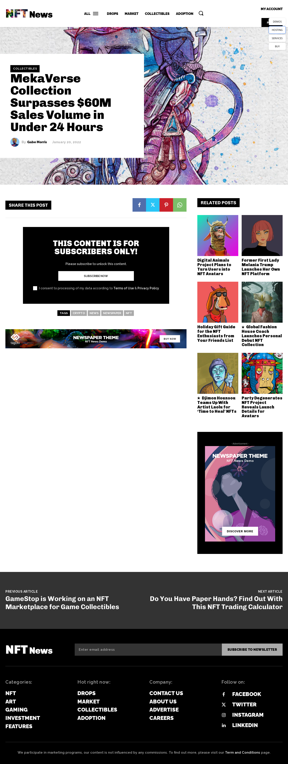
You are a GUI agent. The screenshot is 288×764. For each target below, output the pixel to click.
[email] (148, 650)
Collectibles (25, 69)
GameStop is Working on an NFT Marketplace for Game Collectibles (62, 603)
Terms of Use (123, 288)
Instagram (248, 715)
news (94, 313)
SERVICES (277, 38)
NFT (129, 313)
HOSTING (277, 30)
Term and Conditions (242, 752)
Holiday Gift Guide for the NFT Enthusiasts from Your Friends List (216, 333)
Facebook (246, 694)
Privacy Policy (148, 288)
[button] (201, 13)
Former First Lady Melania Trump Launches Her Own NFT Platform (261, 267)
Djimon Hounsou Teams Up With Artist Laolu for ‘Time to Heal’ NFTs (216, 405)
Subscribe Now (96, 276)
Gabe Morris (37, 142)
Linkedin (245, 725)
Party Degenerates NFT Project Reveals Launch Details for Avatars (262, 407)
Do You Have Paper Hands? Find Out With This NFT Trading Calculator (216, 603)
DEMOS (277, 21)
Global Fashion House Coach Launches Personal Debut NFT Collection (262, 335)
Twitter (244, 704)
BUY (277, 46)
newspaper (112, 313)
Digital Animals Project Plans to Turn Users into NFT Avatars (214, 267)
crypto (79, 313)
